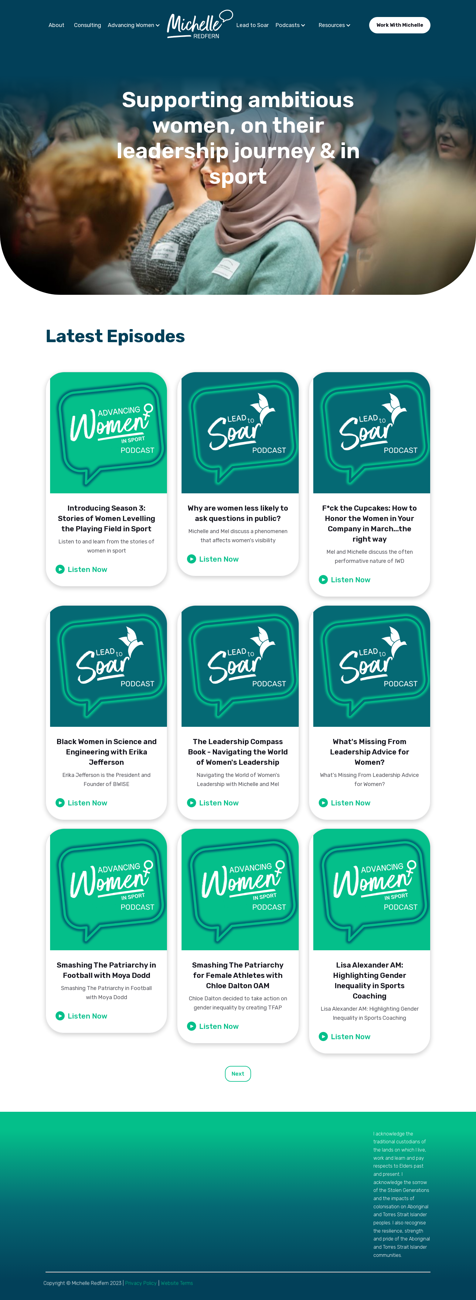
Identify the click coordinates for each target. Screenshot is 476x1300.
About (56, 25)
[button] (135, 25)
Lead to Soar (252, 25)
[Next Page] (238, 1074)
